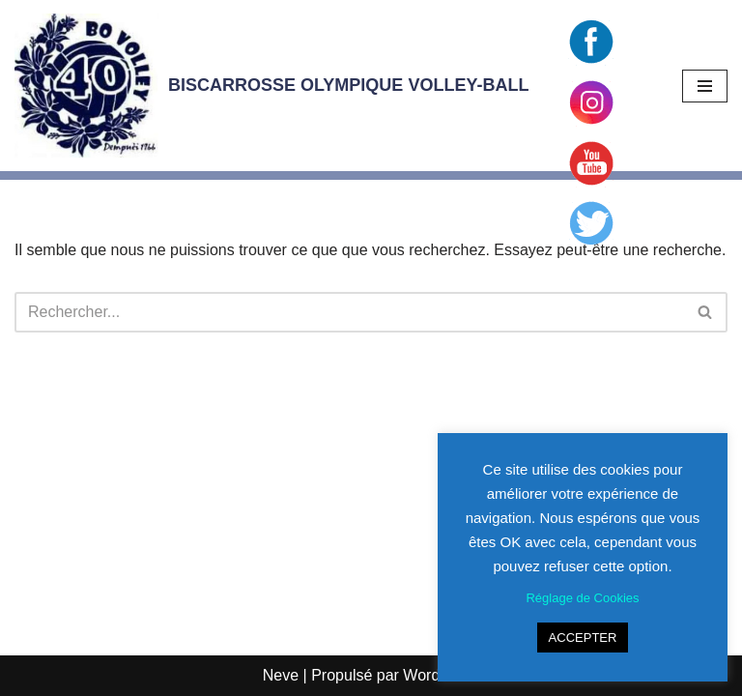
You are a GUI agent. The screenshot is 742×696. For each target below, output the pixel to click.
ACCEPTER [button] (583, 637)
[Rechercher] (349, 312)
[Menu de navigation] (705, 86)
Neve (281, 675)
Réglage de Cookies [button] (582, 598)
